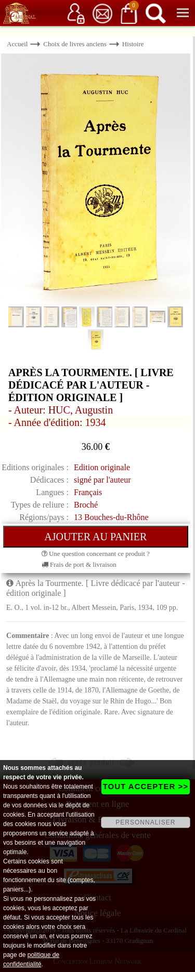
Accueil (17, 44)
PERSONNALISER (145, 822)
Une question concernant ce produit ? (96, 553)
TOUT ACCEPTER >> (145, 786)
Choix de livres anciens (75, 44)
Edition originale (102, 467)
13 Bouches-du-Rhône (111, 517)
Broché (86, 504)
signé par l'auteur (102, 479)
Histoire (133, 44)
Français (88, 492)
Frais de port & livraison (79, 564)
